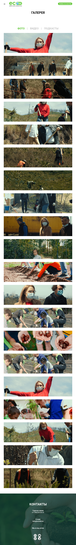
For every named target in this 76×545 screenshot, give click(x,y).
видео (34, 28)
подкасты (51, 28)
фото (21, 28)
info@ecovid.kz (38, 521)
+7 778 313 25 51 (38, 512)
